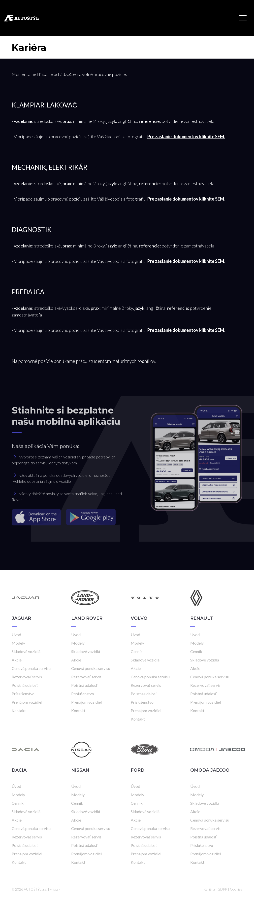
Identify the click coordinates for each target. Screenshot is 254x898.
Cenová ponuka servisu (31, 668)
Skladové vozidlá (26, 651)
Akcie (17, 659)
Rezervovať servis (27, 676)
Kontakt (19, 710)
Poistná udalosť (25, 685)
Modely (18, 643)
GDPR (222, 889)
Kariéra (209, 889)
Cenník (137, 651)
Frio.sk (55, 889)
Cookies (236, 889)
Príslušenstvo (23, 693)
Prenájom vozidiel (27, 702)
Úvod (16, 634)
